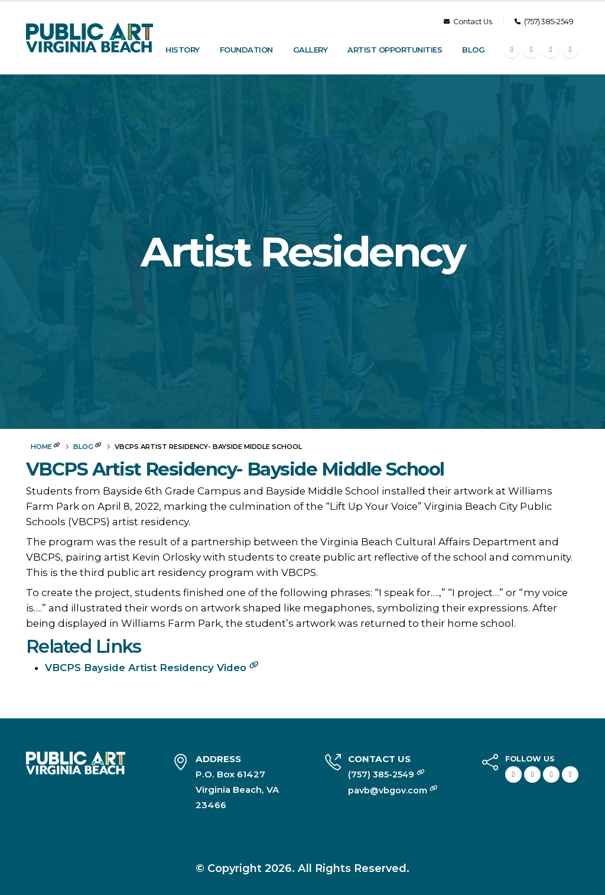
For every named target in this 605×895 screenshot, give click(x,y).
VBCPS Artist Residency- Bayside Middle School (235, 469)
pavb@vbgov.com (390, 790)
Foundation (246, 49)
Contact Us (468, 21)
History (182, 49)
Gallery (310, 49)
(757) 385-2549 (544, 21)
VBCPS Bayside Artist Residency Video (152, 667)
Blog (473, 49)
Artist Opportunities (394, 49)
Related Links (83, 647)
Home (41, 446)
